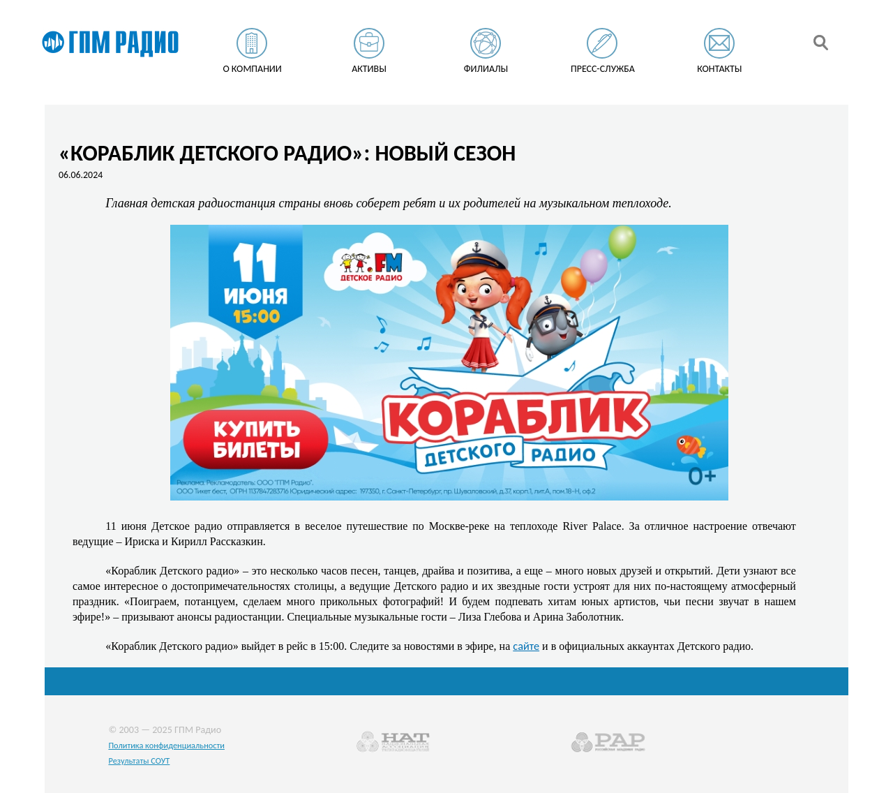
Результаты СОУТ (139, 760)
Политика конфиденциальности (166, 745)
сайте (526, 646)
